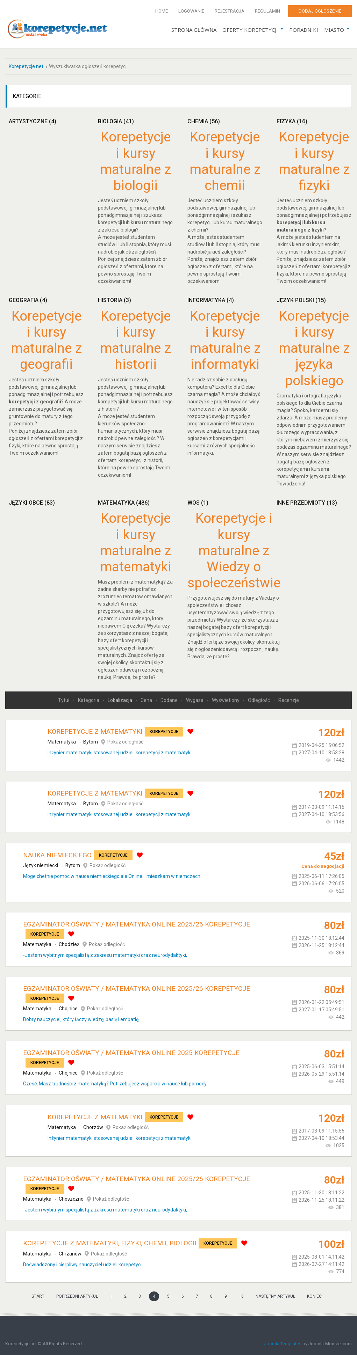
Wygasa (195, 700)
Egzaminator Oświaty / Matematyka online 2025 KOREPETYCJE (131, 1052)
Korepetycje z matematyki (95, 731)
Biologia (116, 121)
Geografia (28, 299)
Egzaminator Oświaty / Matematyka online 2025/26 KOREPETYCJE (136, 924)
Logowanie (191, 11)
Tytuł (64, 700)
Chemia (203, 121)
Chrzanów (70, 1253)
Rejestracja (229, 11)
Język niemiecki (40, 865)
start (37, 1296)
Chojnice (68, 1008)
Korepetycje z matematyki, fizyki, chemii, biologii (109, 1243)
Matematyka (124, 502)
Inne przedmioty (307, 502)
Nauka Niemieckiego (57, 855)
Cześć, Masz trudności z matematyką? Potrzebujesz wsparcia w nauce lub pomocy (115, 1083)
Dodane (169, 700)
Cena (147, 700)
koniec (314, 1296)
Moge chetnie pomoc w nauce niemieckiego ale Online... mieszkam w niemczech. (112, 876)
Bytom (90, 741)
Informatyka (210, 299)
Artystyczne (32, 121)
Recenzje (288, 700)
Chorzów (93, 1127)
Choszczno (71, 1199)
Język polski (301, 299)
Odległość (259, 700)
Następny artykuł (275, 1296)
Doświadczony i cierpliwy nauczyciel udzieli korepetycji (83, 1264)
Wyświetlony (226, 700)
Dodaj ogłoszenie (320, 11)
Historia (114, 299)
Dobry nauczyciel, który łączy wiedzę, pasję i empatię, (81, 1019)
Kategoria (89, 700)
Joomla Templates (282, 1343)
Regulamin (267, 11)
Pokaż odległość (125, 741)
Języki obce (32, 502)
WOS (197, 502)
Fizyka (292, 121)
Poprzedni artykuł (77, 1296)
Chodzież (69, 944)
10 (241, 1296)
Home (161, 11)
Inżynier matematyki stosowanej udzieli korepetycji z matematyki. (120, 752)
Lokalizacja (120, 700)
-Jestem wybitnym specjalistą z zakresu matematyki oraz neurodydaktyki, (105, 955)
